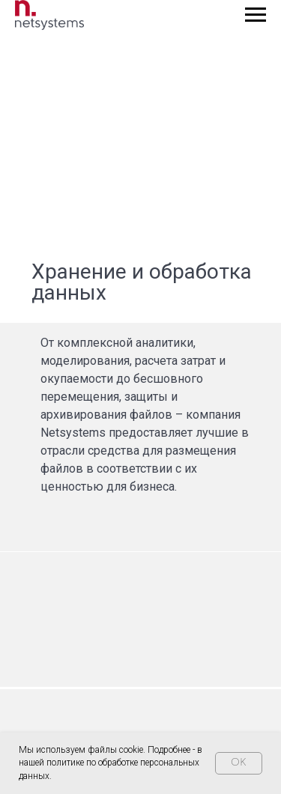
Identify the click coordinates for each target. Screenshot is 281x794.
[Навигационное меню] (255, 14)
